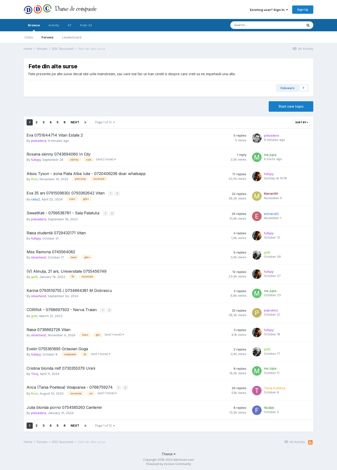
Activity (53, 25)
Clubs (28, 37)
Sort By (301, 122)
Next (75, 122)
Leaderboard (71, 37)
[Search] (254, 25)
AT (70, 25)
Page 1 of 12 (105, 122)
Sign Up (302, 9)
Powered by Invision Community (168, 463)
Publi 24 (86, 25)
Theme (168, 453)
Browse (34, 27)
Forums (48, 37)
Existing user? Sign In (269, 10)
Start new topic (291, 106)
